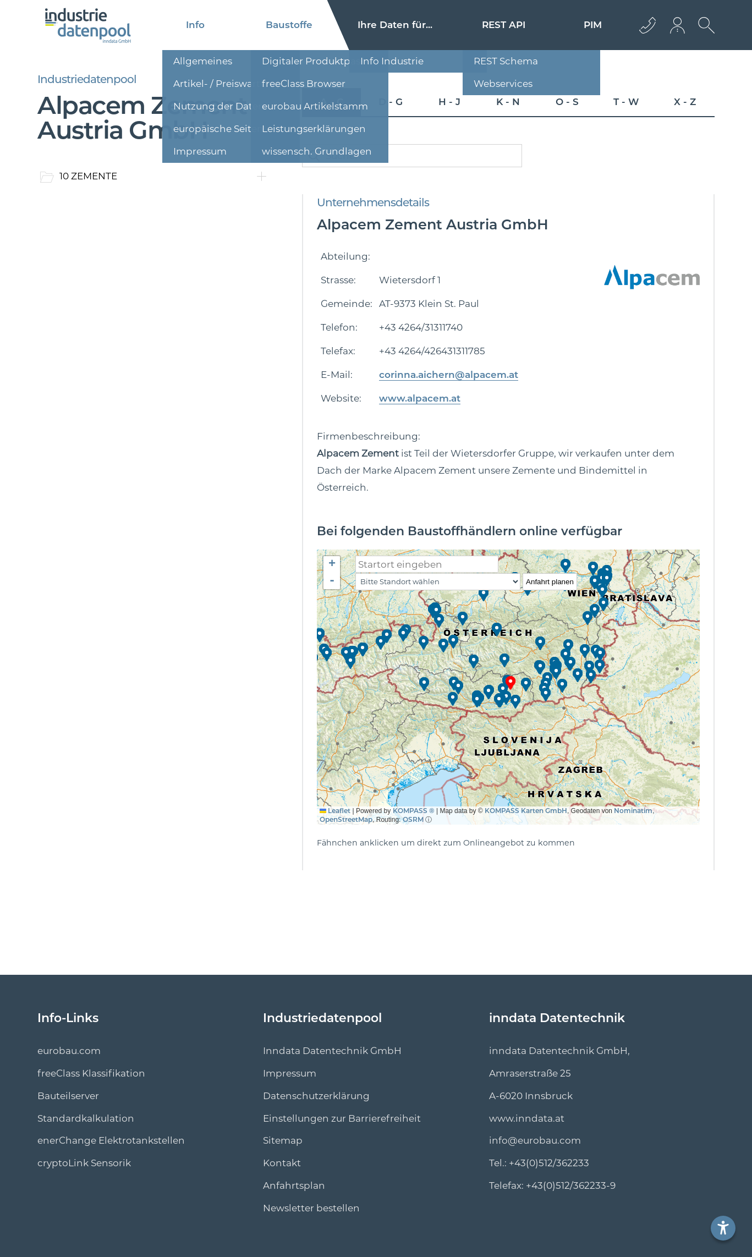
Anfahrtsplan (294, 1185)
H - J (449, 101)
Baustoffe (289, 24)
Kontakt (282, 1162)
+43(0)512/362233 (549, 1162)
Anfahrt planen (550, 582)
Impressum (289, 1073)
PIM (593, 24)
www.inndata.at (526, 1118)
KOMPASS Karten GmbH (526, 810)
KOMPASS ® (414, 810)
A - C (331, 101)
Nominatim (633, 810)
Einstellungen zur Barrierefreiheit (342, 1118)
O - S (567, 101)
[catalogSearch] (412, 155)
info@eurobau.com (535, 1140)
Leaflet (335, 810)
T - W (626, 101)
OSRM (413, 819)
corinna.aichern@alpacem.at (448, 374)
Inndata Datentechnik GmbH (332, 1050)
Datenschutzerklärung (316, 1095)
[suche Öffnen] (704, 33)
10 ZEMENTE (88, 176)
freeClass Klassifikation (91, 1073)
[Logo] (88, 25)
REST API (503, 24)
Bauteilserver (68, 1095)
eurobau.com (69, 1050)
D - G (390, 101)
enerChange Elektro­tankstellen (111, 1140)
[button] (511, 683)
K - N (508, 101)
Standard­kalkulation (85, 1118)
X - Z (685, 101)
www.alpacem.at (419, 398)
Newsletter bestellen (311, 1208)
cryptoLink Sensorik (84, 1162)
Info (195, 24)
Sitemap (283, 1140)
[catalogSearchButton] (314, 156)
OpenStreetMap (346, 819)
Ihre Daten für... (395, 24)
